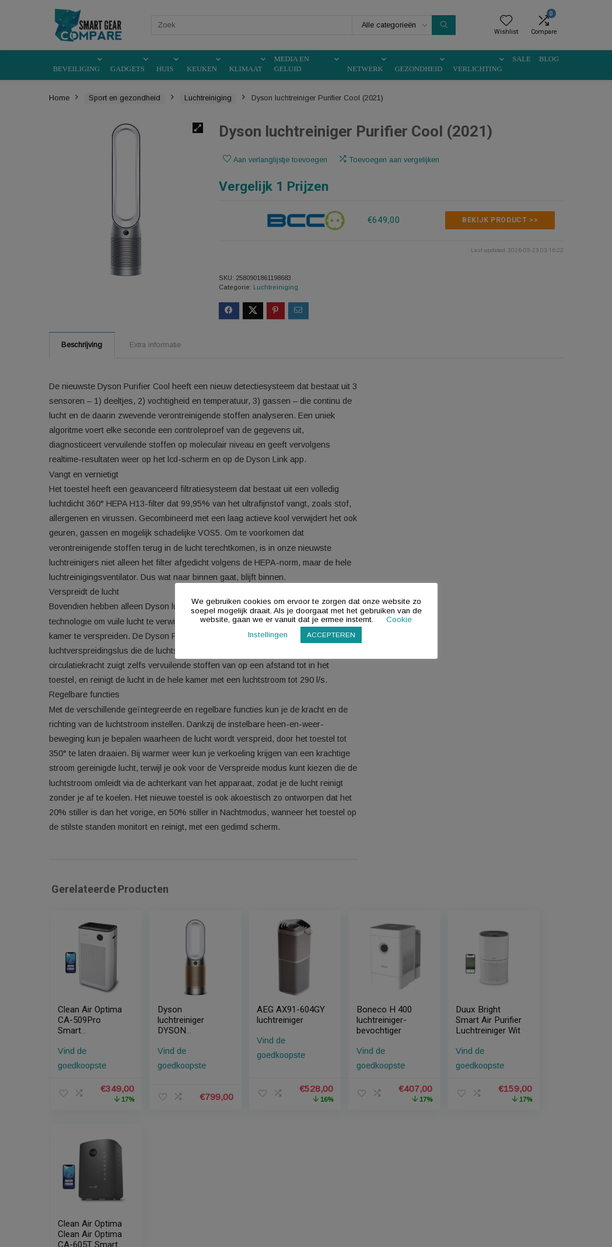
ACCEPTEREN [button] (331, 634)
